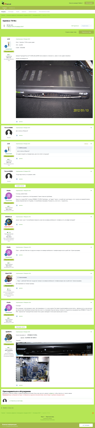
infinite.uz (8, 216)
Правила (24, 11)
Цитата (20, 121)
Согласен (86, 425)
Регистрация (89, 3)
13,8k (9, 232)
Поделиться (75, 25)
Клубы (17, 11)
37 (9, 347)
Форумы (3, 11)
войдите (51, 393)
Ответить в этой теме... (16, 400)
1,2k (8, 289)
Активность (12, 7)
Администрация (32, 11)
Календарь (11, 11)
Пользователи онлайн (44, 11)
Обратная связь (50, 416)
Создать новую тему (70, 32)
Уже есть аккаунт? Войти (76, 3)
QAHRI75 (9, 332)
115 (9, 54)
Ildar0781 (8, 273)
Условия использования (12, 426)
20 (9, 206)
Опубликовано (23, 39)
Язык (42, 416)
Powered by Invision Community (47, 419)
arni (12, 25)
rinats (8, 190)
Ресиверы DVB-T (19, 26)
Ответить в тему (86, 32)
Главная (4, 8)
